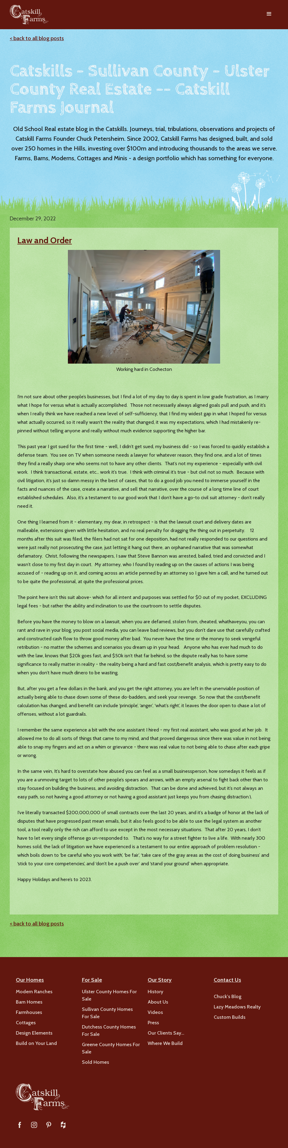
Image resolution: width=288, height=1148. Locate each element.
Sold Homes (95, 1062)
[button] (269, 14)
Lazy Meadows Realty (237, 1007)
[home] (29, 14)
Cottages (26, 1022)
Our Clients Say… (166, 1033)
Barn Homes (29, 1002)
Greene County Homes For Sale (111, 1048)
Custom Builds (229, 1017)
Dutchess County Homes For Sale (109, 1030)
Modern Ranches (34, 991)
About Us (158, 1002)
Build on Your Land (36, 1043)
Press (153, 1022)
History (155, 991)
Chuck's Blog (227, 996)
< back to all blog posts (37, 38)
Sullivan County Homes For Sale (107, 1012)
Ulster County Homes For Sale (109, 995)
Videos (155, 1012)
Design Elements (34, 1033)
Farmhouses (29, 1012)
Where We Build (165, 1043)
